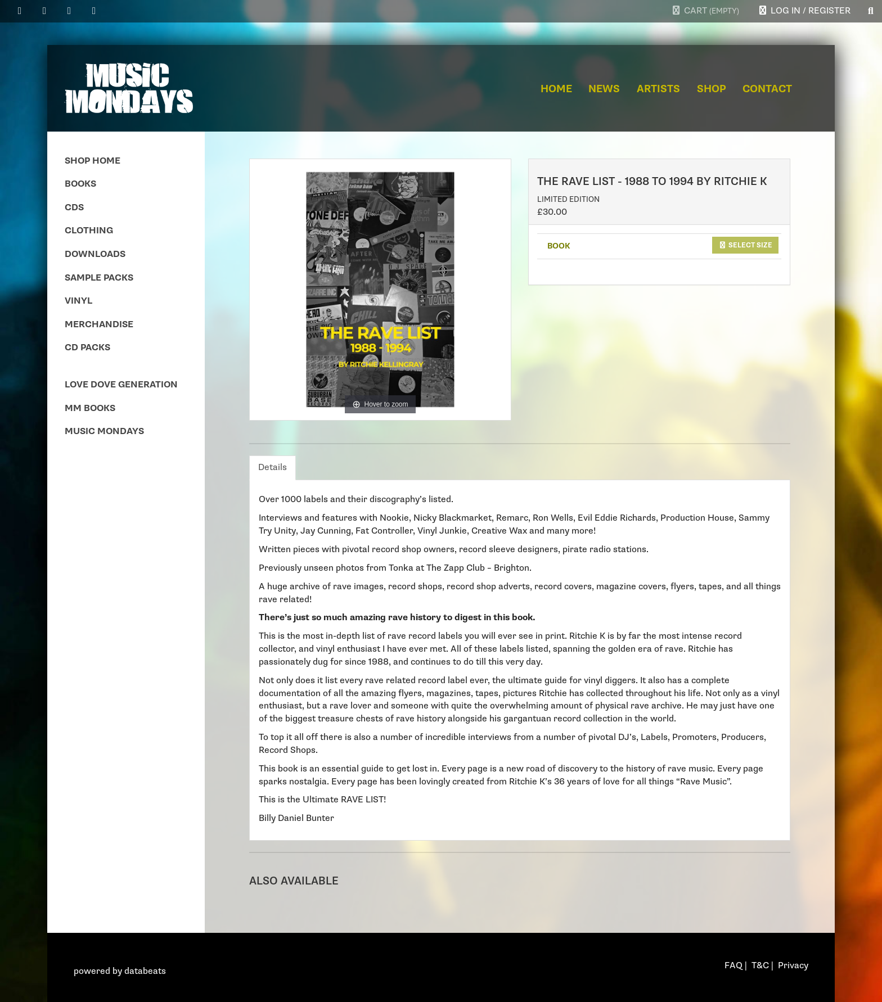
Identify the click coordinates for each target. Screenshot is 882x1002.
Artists (658, 89)
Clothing (89, 231)
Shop (711, 89)
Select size (745, 245)
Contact (767, 89)
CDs (74, 208)
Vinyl (78, 301)
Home (556, 89)
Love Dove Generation (121, 385)
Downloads (95, 254)
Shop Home (92, 161)
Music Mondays (104, 431)
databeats (145, 971)
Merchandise (99, 325)
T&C (760, 966)
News (604, 89)
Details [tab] (272, 467)
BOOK (558, 246)
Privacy (793, 966)
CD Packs (87, 348)
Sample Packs (99, 278)
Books (80, 184)
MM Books (90, 408)
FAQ (733, 966)
